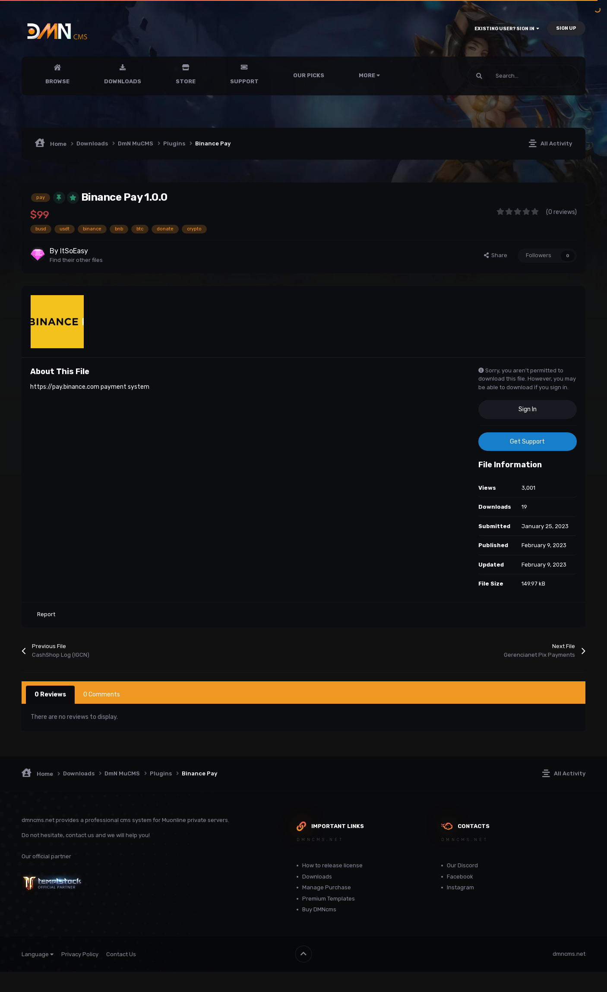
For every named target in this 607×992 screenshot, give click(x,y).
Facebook (460, 876)
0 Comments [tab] (101, 694)
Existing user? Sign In (506, 28)
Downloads (122, 81)
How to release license (332, 865)
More (369, 75)
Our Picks (308, 75)
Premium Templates (328, 898)
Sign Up (566, 28)
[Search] (505, 76)
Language (38, 954)
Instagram (460, 887)
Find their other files (76, 260)
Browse (57, 81)
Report (46, 614)
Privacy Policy (79, 954)
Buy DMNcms (319, 909)
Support (244, 81)
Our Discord (462, 865)
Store (186, 81)
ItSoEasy (74, 251)
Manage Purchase (326, 887)
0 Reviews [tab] (50, 694)
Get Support (527, 441)
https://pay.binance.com (64, 386)
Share (495, 255)
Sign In (527, 409)
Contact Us (121, 954)
